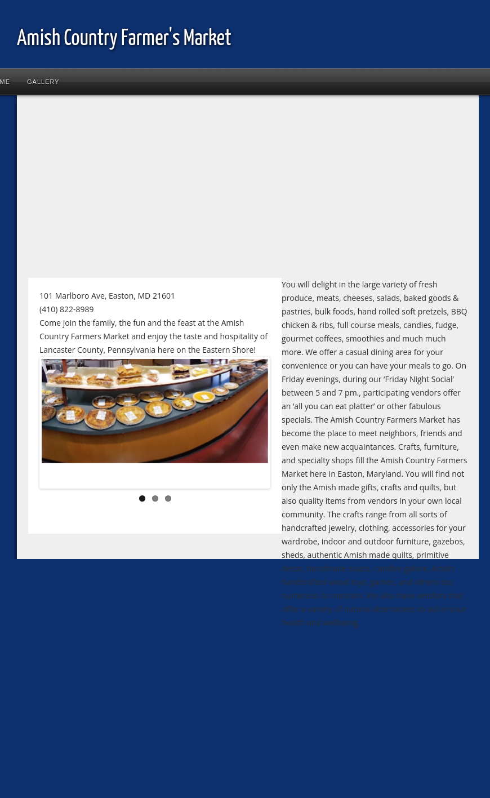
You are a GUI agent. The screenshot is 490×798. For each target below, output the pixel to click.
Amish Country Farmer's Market (124, 39)
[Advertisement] (216, 191)
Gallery (43, 81)
